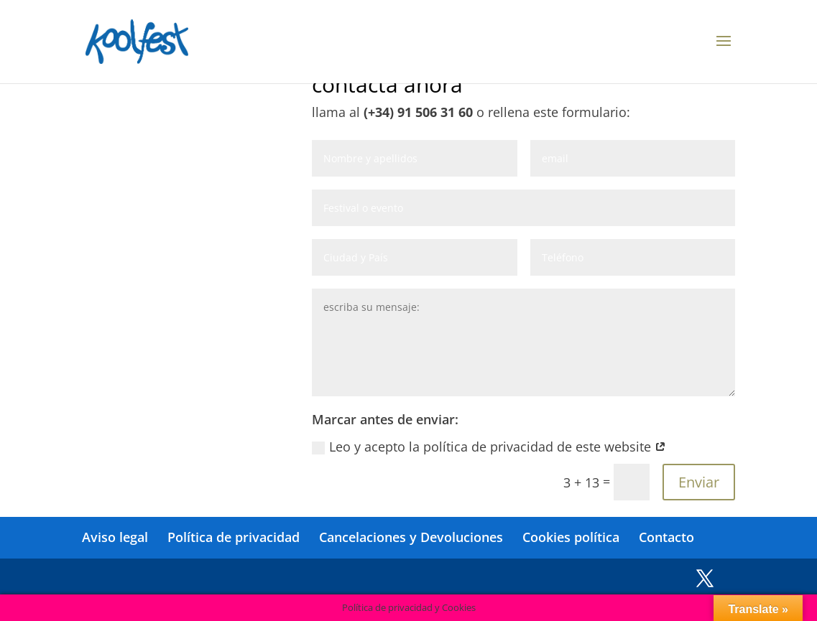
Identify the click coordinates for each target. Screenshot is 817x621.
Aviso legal (115, 537)
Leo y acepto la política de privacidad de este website (489, 446)
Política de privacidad (233, 537)
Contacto (666, 537)
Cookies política (570, 537)
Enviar (698, 482)
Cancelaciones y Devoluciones (411, 537)
